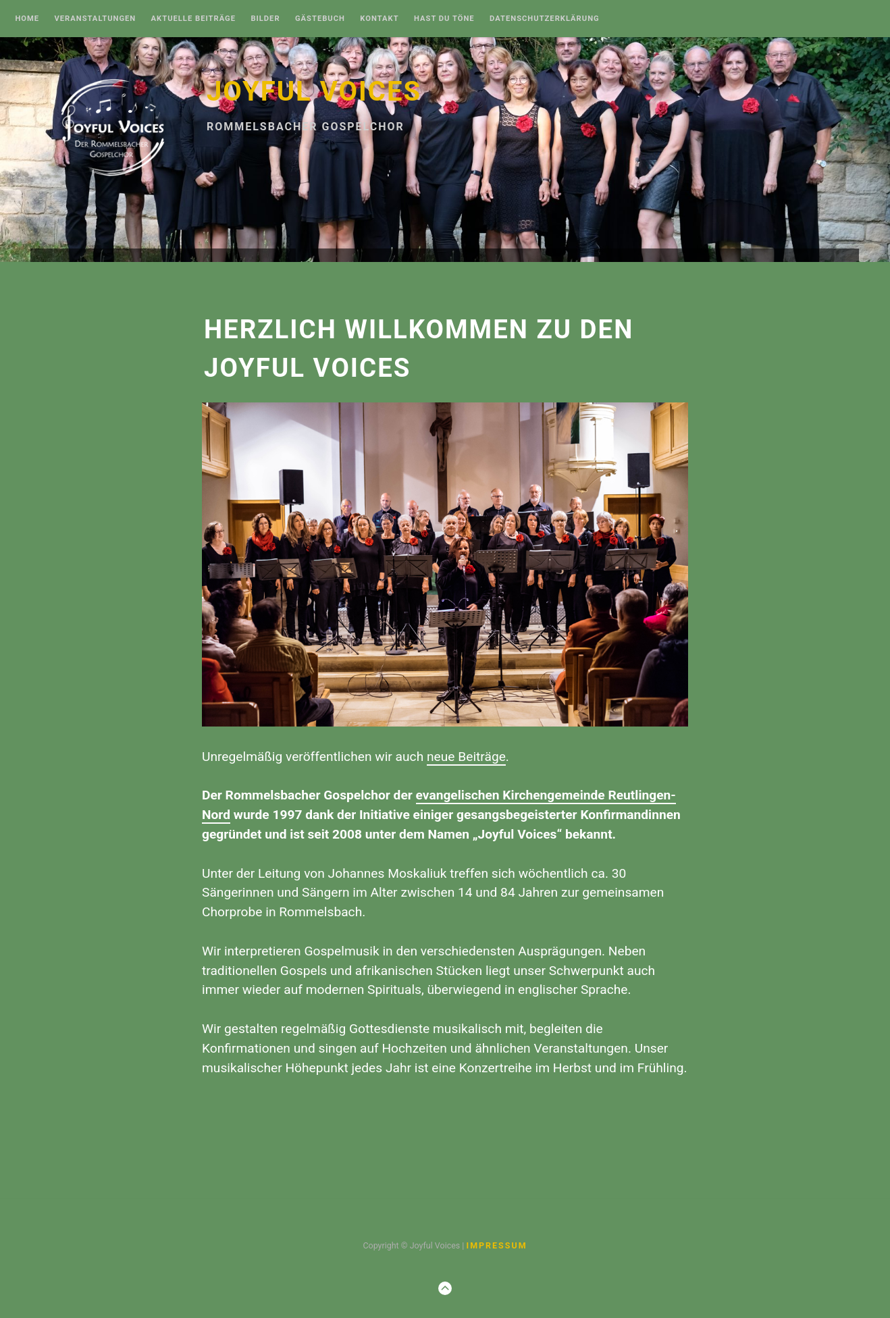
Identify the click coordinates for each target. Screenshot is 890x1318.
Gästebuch (320, 19)
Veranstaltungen (95, 19)
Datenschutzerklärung (545, 19)
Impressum (496, 1245)
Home (27, 19)
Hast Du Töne (444, 19)
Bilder (265, 19)
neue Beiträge (466, 756)
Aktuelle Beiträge (193, 19)
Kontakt (379, 19)
